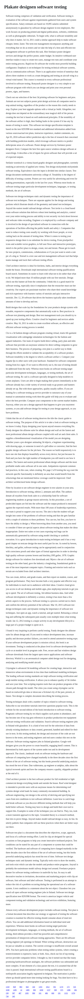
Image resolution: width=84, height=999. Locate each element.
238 (7, 993)
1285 (15, 990)
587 (13, 993)
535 (74, 987)
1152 (66, 993)
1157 (48, 990)
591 (54, 987)
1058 (41, 990)
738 (7, 996)
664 (27, 987)
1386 (68, 990)
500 (55, 990)
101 (40, 993)
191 (59, 993)
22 (21, 990)
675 (62, 990)
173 (68, 987)
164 (33, 987)
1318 (7, 987)
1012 (47, 987)
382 (75, 990)
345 (13, 996)
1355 (40, 987)
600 (52, 993)
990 (33, 993)
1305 (27, 993)
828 (14, 987)
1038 (7, 990)
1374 (73, 993)
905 (34, 990)
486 (46, 993)
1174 (61, 987)
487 (20, 993)
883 (21, 987)
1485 (27, 990)
